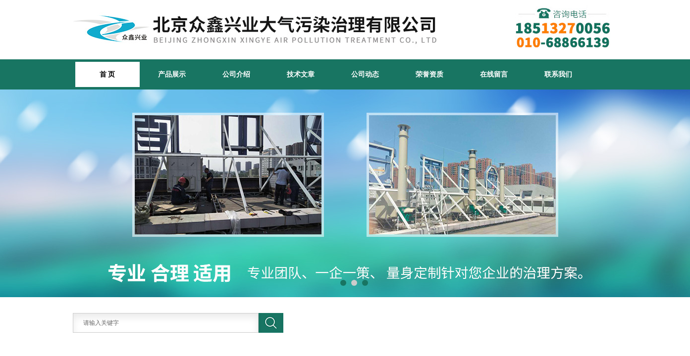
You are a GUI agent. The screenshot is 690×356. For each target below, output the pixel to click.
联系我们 (558, 74)
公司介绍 (236, 74)
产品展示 (172, 74)
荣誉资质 (429, 74)
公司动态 (365, 74)
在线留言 (494, 74)
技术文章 (301, 74)
